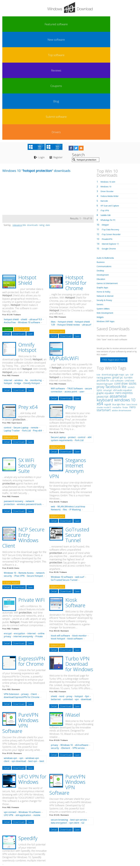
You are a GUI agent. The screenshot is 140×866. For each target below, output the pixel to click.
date (48, 118)
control (7, 320)
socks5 (131, 280)
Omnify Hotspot (27, 241)
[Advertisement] (22, 89)
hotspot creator (21, 820)
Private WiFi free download (23, 531)
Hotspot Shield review (68, 218)
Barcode (104, 94)
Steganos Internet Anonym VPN (67, 361)
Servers (100, 197)
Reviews (61, 24)
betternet (56, 592)
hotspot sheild (9, 813)
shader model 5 (104, 301)
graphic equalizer (105, 286)
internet (8, 273)
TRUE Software (75, 281)
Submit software (112, 24)
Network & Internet (107, 189)
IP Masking (75, 402)
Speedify (27, 731)
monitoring (36, 273)
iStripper (106, 118)
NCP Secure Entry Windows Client (23, 431)
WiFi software (58, 281)
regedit (107, 297)
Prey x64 (28, 300)
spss (99, 283)
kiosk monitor (79, 529)
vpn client (74, 716)
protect (72, 330)
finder (125, 300)
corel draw (121, 277)
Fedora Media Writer (111, 89)
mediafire (116, 300)
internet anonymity (23, 529)
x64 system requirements (71, 332)
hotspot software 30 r (34, 813)
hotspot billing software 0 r (79, 812)
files (65, 402)
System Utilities (104, 202)
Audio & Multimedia (107, 151)
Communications (105, 159)
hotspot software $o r (55, 813)
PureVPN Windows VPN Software (20, 616)
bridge (17, 276)
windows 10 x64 (116, 295)
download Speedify (13, 765)
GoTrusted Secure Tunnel (77, 428)
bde (98, 268)
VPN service (78, 641)
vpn (77, 592)
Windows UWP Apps (107, 214)
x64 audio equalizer (122, 283)
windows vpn (10, 651)
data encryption (59, 716)
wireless (18, 273)
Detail (7, 227)
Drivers (129, 24)
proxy (69, 589)
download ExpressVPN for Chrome (21, 590)
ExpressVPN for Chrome (31, 555)
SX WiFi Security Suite (27, 359)
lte (26, 273)
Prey (70, 300)
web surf (79, 470)
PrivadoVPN (108, 132)
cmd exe (129, 274)
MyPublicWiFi (64, 251)
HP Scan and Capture (111, 99)
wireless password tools (29, 397)
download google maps (113, 268)
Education (102, 172)
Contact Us (90, 840)
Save (30, 227)
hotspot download (27, 825)
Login (42, 51)
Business (101, 155)
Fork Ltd (26, 324)
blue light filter (118, 297)
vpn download (19, 654)
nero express (124, 286)
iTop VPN (105, 103)
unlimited (68, 592)
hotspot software (65, 830)
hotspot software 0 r (65, 825)
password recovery (13, 394)
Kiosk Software (75, 496)
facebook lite (116, 280)
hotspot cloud (82, 825)
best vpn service (78, 713)
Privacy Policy (69, 840)
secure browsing (59, 713)
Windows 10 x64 (108, 75)
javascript (102, 290)
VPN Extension (11, 587)
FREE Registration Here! (113, 253)
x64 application (23, 708)
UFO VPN (8, 708)
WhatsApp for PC (109, 113)
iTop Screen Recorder (113, 127)
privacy (25, 587)
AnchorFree (10, 215)
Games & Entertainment (109, 176)
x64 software (81, 638)
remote (34, 320)
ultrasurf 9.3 (35, 212)
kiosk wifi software (60, 529)
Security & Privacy (106, 193)
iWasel (72, 608)
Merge (28, 768)
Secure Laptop (21, 320)
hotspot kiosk (46, 825)
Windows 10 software (29, 215)
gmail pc (117, 271)
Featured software (10, 24)
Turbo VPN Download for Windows (79, 557)
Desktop (101, 163)
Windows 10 (10, 466)
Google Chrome (110, 142)
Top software (44, 24)
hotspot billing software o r (16, 830)
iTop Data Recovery (112, 122)
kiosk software (75, 532)
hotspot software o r (43, 816)
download (86, 592)
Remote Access (26, 466)
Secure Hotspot (35, 469)
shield (24, 212)
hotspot (8, 276)
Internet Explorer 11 (112, 137)
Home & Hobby (104, 185)
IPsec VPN (19, 469)
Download (18, 227)
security (55, 641)
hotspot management (68, 816)
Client (34, 587)
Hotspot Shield (27, 174)
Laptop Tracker (12, 324)
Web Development (106, 206)
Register (63, 51)
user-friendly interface (68, 286)
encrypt (8, 526)
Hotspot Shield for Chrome (76, 176)
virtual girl (107, 283)
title (24, 118)
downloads (32, 118)
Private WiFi (31, 493)
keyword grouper (105, 277)
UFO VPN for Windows (32, 673)
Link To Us (49, 840)
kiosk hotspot (58, 532)
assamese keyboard (112, 291)
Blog (95, 24)
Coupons (78, 24)
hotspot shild (8, 816)
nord (61, 589)
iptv (127, 268)
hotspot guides (23, 816)
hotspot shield (11, 212)
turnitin (128, 271)
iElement (65, 641)
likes (53, 215)
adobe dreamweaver (121, 303)
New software (27, 24)
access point (71, 284)
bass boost (132, 297)
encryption (19, 526)
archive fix (103, 274)
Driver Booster (108, 84)
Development (103, 168)
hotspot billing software (51, 820)
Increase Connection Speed (19, 767)
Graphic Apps (103, 180)
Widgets (101, 210)
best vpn (32, 654)
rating (41, 118)
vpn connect (10, 705)
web (53, 399)
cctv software (116, 274)
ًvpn (87, 589)
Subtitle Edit (106, 108)
